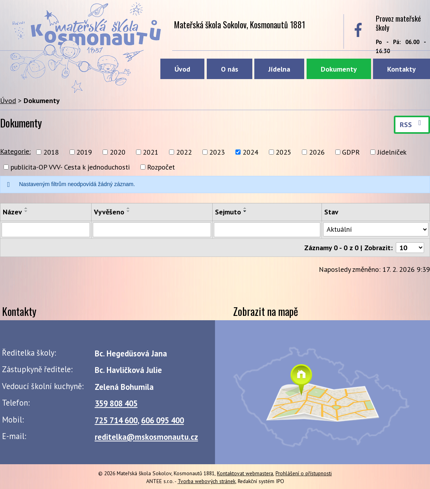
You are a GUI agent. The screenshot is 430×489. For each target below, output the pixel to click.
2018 (51, 152)
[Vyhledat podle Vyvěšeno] (152, 229)
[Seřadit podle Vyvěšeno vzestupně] (128, 208)
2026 (317, 152)
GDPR (351, 152)
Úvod (182, 69)
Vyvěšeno (109, 211)
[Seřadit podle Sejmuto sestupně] (245, 211)
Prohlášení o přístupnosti (304, 473)
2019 (84, 152)
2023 (217, 152)
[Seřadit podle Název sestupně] (26, 211)
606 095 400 (162, 420)
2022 (184, 152)
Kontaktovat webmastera (245, 473)
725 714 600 (116, 420)
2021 (150, 152)
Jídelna (279, 69)
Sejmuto (228, 211)
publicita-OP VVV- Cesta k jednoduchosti (70, 167)
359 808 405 (116, 403)
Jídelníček (391, 152)
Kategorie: (15, 151)
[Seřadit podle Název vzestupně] (26, 208)
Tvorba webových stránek (206, 481)
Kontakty (401, 69)
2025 (283, 152)
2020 (117, 152)
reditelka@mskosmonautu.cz (146, 437)
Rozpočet (161, 167)
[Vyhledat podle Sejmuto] (267, 229)
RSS (412, 124)
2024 (250, 152)
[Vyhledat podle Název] (46, 229)
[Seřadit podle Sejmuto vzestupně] (245, 208)
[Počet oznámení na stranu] (410, 247)
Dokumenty (339, 69)
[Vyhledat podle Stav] (375, 229)
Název (12, 211)
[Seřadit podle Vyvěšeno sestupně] (128, 211)
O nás (229, 69)
